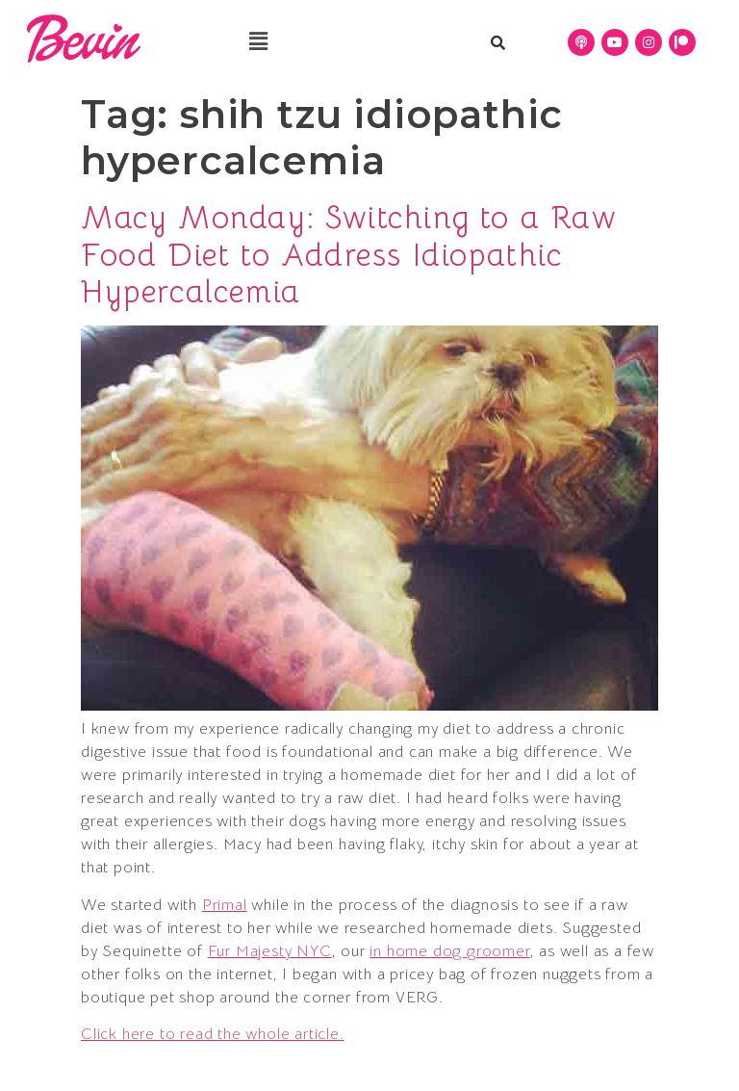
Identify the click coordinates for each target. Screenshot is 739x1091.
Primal (224, 905)
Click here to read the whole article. (212, 1034)
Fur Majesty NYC (270, 951)
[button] (258, 41)
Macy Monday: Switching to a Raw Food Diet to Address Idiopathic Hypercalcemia (349, 254)
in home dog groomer (449, 951)
